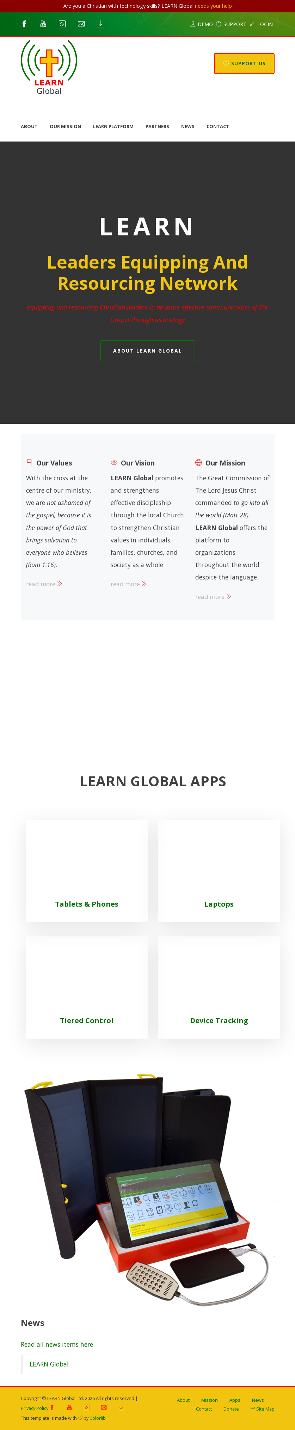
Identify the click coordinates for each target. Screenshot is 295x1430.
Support (231, 24)
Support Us (244, 63)
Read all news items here (57, 1344)
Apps (234, 1400)
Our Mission (65, 126)
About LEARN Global (147, 350)
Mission (209, 1400)
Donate (231, 1409)
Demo (201, 24)
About (29, 126)
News (188, 126)
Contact (218, 126)
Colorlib (98, 1418)
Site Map (263, 1409)
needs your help (213, 5)
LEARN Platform (113, 126)
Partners (157, 126)
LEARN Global (49, 1364)
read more (44, 584)
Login (261, 24)
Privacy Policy (34, 1408)
